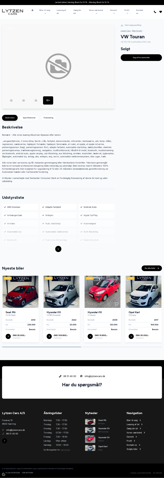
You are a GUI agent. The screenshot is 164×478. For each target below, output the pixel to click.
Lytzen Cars (126, 31)
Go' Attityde (157, 473)
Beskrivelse (9, 118)
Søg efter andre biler (141, 58)
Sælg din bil (77, 11)
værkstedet (65, 450)
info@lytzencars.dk (92, 376)
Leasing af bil (61, 11)
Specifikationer (29, 118)
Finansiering (48, 118)
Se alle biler (152, 268)
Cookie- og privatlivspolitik (141, 473)
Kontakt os (139, 11)
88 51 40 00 (67, 376)
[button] (104, 103)
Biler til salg (137, 31)
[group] (58, 66)
